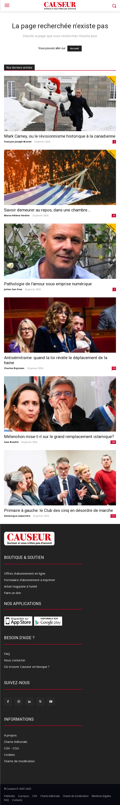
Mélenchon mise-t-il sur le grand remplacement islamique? (59, 436)
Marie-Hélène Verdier (17, 215)
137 (113, 515)
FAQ (7, 654)
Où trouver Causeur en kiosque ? (26, 667)
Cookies (9, 755)
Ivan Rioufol (11, 441)
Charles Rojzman (14, 368)
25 (114, 215)
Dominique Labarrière (17, 515)
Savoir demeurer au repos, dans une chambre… (47, 210)
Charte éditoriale (15, 742)
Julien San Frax (13, 289)
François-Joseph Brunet (17, 141)
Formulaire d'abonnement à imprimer (29, 580)
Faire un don (12, 593)
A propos (10, 735)
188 (113, 442)
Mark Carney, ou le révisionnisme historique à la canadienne (59, 136)
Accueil (74, 48)
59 (114, 368)
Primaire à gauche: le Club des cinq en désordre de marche (58, 510)
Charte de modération (19, 761)
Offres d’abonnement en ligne (24, 573)
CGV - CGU (11, 748)
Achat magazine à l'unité (20, 586)
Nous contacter (14, 660)
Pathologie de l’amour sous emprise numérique (48, 283)
